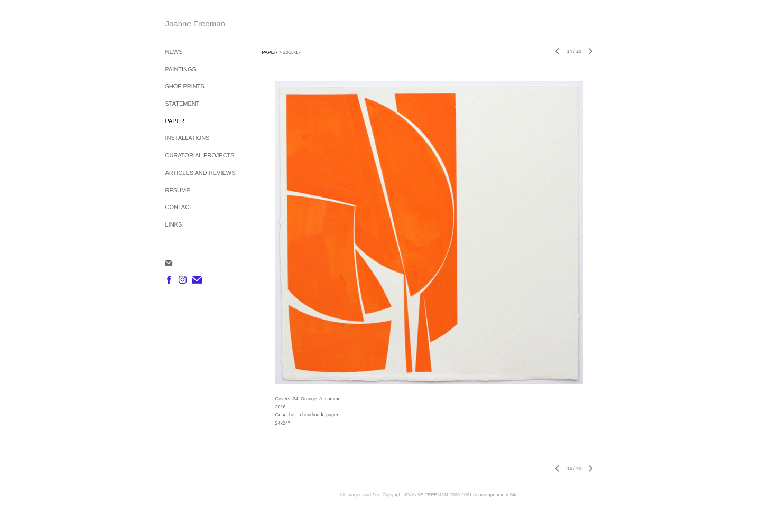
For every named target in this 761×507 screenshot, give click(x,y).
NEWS (173, 52)
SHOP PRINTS (184, 86)
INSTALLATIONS (187, 138)
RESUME (177, 190)
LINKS (173, 224)
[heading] (191, 23)
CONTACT (178, 207)
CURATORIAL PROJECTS (199, 155)
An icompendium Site (495, 494)
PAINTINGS (180, 69)
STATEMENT (182, 103)
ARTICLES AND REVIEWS (200, 173)
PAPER (174, 121)
